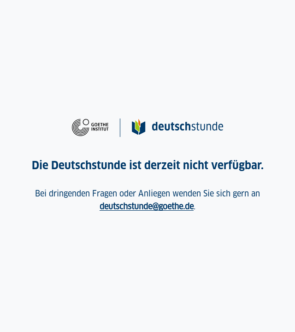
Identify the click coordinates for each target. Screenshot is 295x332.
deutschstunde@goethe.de (147, 206)
